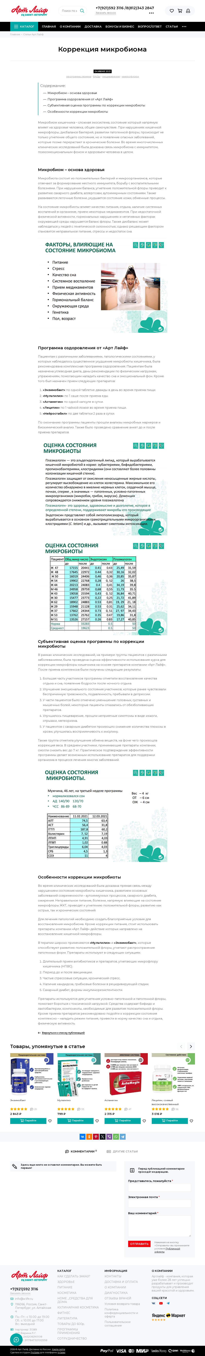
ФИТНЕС (63, 1313)
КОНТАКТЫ (113, 1276)
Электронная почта (144, 1197)
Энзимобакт (18, 1100)
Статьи (172, 26)
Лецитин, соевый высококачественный (165, 1102)
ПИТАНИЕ (64, 1287)
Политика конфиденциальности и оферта (121, 1313)
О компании (70, 26)
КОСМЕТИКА (66, 1293)
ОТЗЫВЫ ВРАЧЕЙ (118, 1298)
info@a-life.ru (24, 1299)
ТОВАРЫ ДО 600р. (71, 1324)
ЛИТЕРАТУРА (67, 1318)
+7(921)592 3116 (110, 8)
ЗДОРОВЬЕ (65, 1282)
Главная (49, 26)
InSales (61, 1352)
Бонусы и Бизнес (120, 26)
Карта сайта (58, 1349)
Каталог (24, 26)
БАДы (96, 76)
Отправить (139, 1244)
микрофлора (130, 76)
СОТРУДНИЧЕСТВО (72, 1338)
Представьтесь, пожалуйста (150, 1181)
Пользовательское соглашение (118, 1323)
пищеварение (111, 76)
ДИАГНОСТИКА (116, 1293)
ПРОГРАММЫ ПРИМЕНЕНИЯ (68, 1331)
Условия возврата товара (122, 1304)
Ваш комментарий (143, 1213)
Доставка (93, 26)
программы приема (78, 76)
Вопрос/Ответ (150, 26)
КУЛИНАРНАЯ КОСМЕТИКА (78, 1307)
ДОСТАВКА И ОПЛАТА (121, 1282)
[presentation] (181, 1046)
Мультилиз (64, 1100)
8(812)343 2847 (140, 8)
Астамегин (111, 1100)
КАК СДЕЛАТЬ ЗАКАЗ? (73, 1276)
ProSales (35, 1352)
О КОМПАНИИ (115, 1287)
